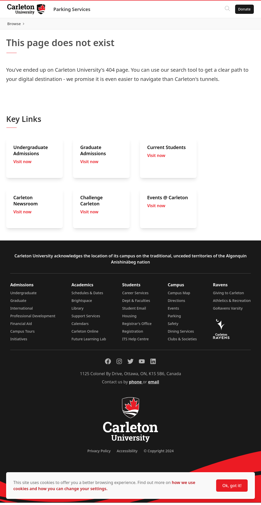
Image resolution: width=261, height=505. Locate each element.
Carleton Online (85, 333)
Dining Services (181, 333)
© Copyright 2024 (159, 453)
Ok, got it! (232, 485)
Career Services (135, 295)
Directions (176, 302)
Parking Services (72, 9)
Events (173, 310)
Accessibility (127, 453)
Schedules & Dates (87, 295)
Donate (243, 9)
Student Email (134, 310)
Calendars (80, 325)
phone (136, 384)
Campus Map (179, 295)
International (21, 310)
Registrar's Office (137, 325)
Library (78, 310)
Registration (132, 333)
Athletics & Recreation (232, 302)
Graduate (18, 302)
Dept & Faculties (136, 302)
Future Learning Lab (89, 341)
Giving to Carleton (228, 295)
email (153, 384)
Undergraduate (23, 295)
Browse (243, 24)
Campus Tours (22, 333)
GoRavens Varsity (228, 310)
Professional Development (32, 318)
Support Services (86, 318)
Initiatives (18, 341)
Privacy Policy (99, 453)
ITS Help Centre (135, 341)
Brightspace (82, 302)
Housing (129, 318)
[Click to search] (226, 9)
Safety (173, 325)
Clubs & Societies (182, 341)
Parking (174, 318)
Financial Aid (21, 325)
